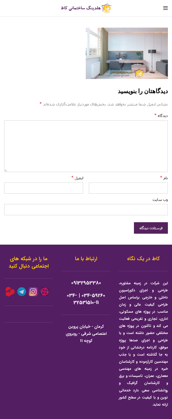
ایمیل (77, 177)
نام (164, 177)
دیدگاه (161, 115)
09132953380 (86, 283)
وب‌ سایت (160, 199)
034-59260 (93, 296)
